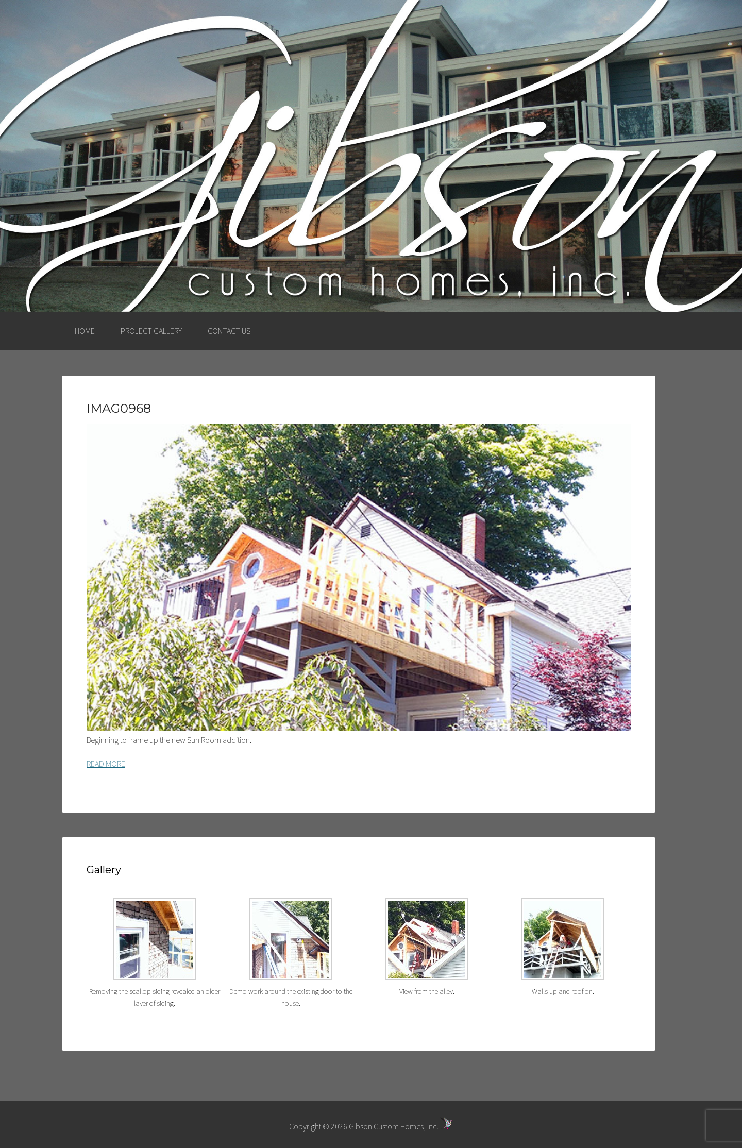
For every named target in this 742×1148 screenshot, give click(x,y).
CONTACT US (229, 331)
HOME (85, 331)
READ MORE (106, 763)
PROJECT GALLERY (151, 331)
